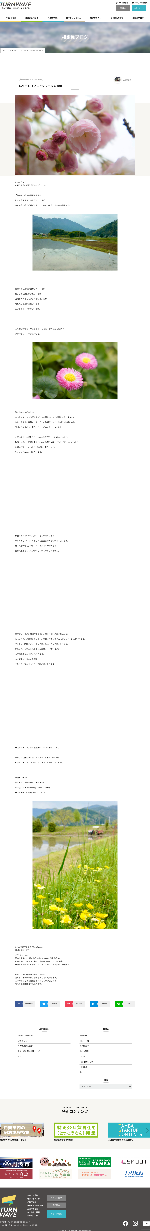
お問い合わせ (139, 8)
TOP (3, 50)
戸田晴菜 (83, 1067)
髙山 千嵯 (84, 1041)
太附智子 (83, 1035)
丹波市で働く (53, 18)
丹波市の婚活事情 (25, 1046)
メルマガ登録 (123, 3)
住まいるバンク (31, 18)
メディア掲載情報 (141, 3)
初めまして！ (23, 1041)
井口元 (82, 1056)
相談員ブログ (138, 18)
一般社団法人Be (86, 1062)
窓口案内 (123, 8)
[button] (3, 1130)
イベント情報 (10, 18)
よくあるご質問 (117, 18)
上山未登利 (84, 1051)
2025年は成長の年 (25, 1035)
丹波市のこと (95, 18)
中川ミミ (83, 1072)
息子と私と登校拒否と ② (29, 1051)
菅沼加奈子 (84, 1046)
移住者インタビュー (74, 18)
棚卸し (20, 1056)
